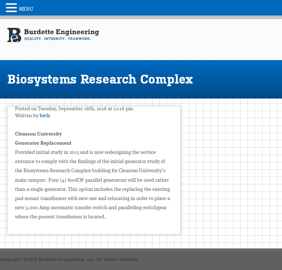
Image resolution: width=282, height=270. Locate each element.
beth (45, 115)
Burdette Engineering (53, 39)
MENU (26, 9)
